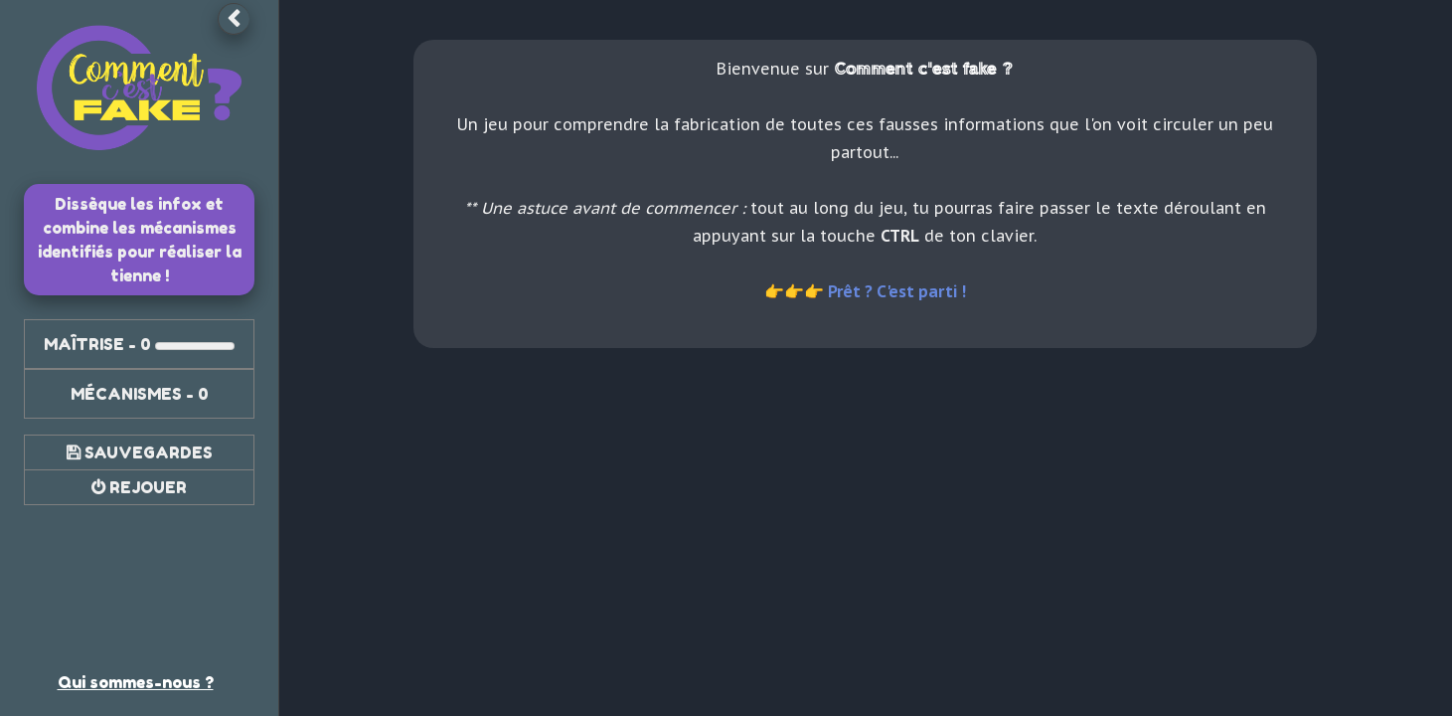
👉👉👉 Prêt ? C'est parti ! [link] (865, 291)
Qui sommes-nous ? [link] (136, 682)
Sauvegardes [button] (148, 452)
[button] (233, 19)
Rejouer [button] (148, 487)
